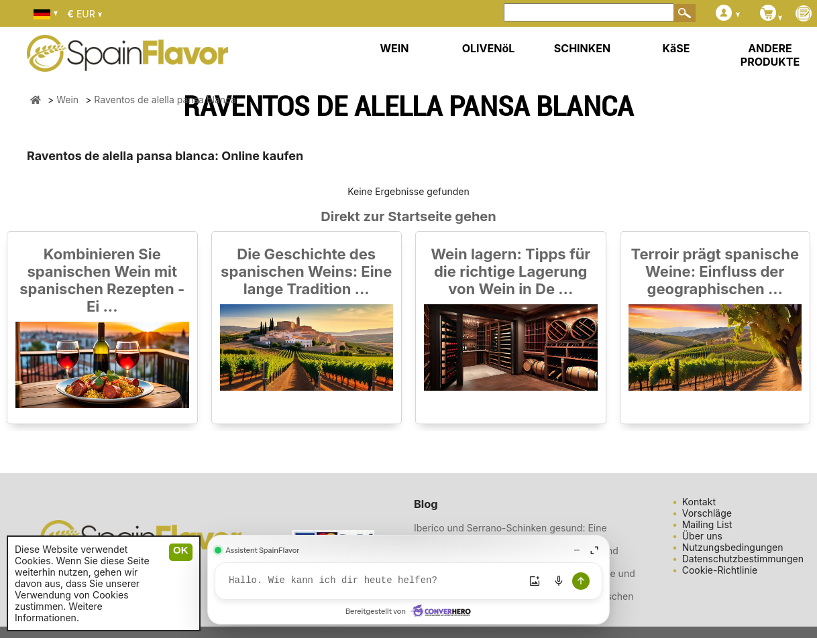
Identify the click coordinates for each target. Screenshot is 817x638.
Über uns (702, 535)
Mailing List (707, 524)
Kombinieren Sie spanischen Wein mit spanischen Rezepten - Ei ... (101, 280)
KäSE (676, 48)
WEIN (394, 48)
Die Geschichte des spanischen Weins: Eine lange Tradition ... (306, 271)
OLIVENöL (488, 48)
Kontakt (699, 501)
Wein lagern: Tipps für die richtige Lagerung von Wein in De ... (510, 271)
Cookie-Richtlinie (720, 570)
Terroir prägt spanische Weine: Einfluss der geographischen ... (715, 271)
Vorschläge (707, 513)
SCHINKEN (582, 48)
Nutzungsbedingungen (732, 547)
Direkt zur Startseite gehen (408, 216)
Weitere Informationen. (59, 611)
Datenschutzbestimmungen (743, 558)
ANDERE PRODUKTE (770, 55)
